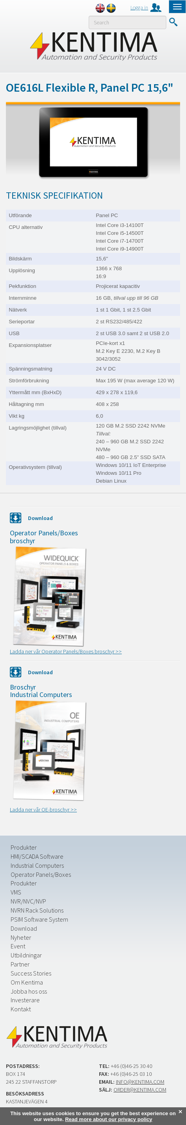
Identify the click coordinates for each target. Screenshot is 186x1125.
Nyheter (21, 937)
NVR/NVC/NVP (28, 901)
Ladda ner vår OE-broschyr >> (43, 809)
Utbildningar (26, 955)
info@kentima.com (140, 1081)
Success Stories (31, 973)
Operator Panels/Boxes (41, 874)
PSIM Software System (39, 919)
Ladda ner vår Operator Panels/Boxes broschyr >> (66, 651)
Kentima (93, 46)
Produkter (24, 847)
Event (18, 946)
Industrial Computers (37, 865)
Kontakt (21, 1009)
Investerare (25, 1000)
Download (24, 928)
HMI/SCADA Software (37, 856)
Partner (20, 964)
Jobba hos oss (29, 991)
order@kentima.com (139, 1089)
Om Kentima (27, 982)
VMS (16, 892)
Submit (173, 22)
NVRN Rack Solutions (37, 910)
